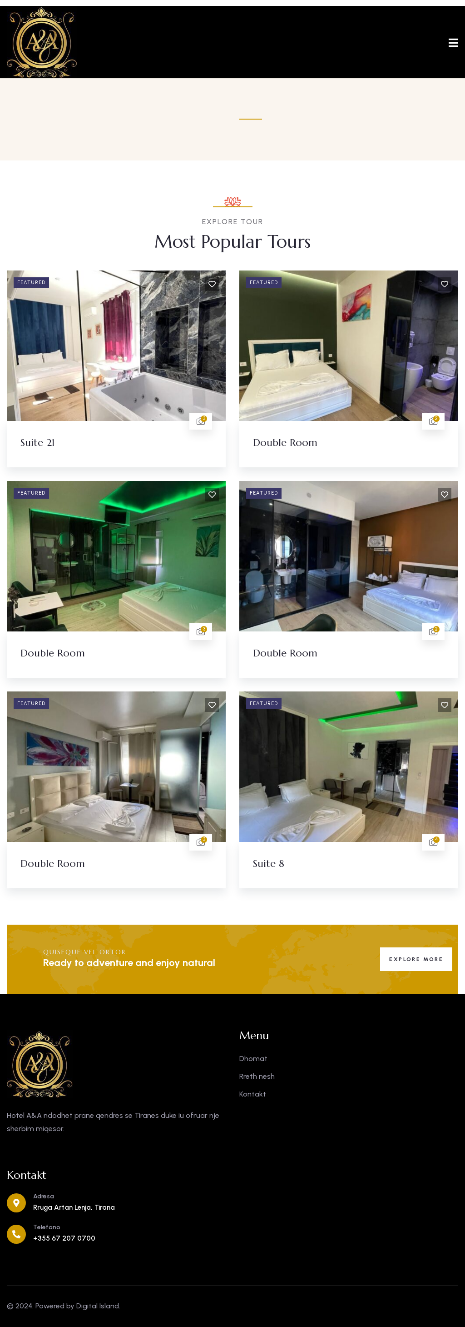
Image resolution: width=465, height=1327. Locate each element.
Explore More (416, 959)
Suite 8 (268, 863)
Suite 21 (37, 442)
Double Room (285, 442)
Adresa (43, 1196)
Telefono (46, 1227)
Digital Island (97, 1306)
